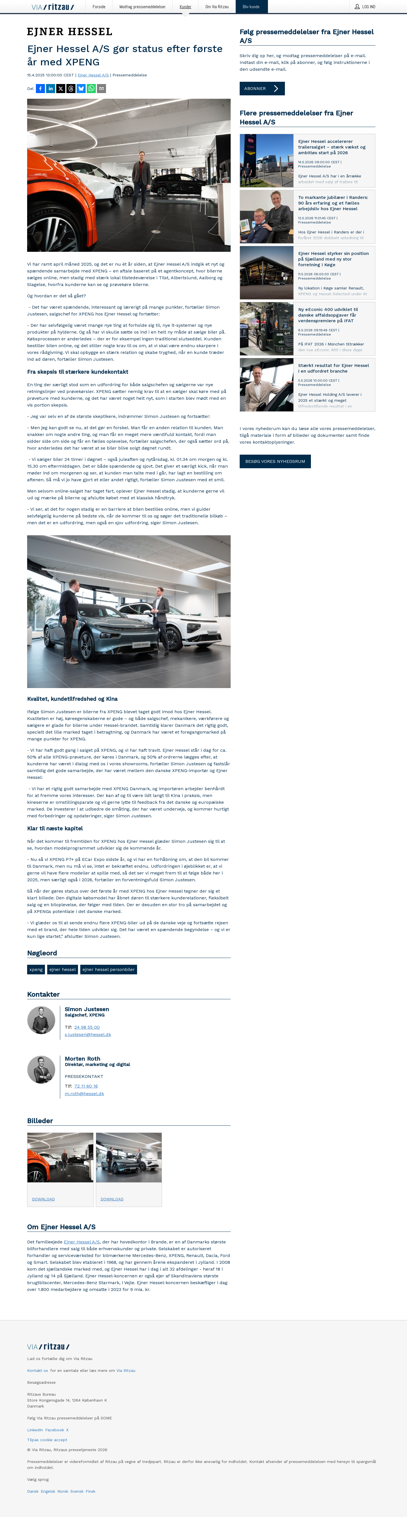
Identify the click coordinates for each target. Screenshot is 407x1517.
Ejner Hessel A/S (93, 75)
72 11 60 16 (86, 1086)
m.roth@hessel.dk (84, 1093)
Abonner (262, 88)
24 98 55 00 (87, 1027)
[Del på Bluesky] (81, 89)
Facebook (54, 1430)
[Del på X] (60, 89)
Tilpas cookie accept (47, 1440)
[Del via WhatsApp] (91, 89)
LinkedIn (35, 1430)
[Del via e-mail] (101, 89)
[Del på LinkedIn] (50, 89)
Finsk (90, 1491)
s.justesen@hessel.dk (88, 1034)
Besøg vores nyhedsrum (275, 461)
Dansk (32, 1491)
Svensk (76, 1491)
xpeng (36, 969)
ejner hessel (62, 969)
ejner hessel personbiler (109, 969)
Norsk (62, 1491)
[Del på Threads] (70, 89)
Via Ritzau (125, 1370)
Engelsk (48, 1491)
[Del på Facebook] (40, 89)
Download (43, 1199)
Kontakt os (37, 1370)
